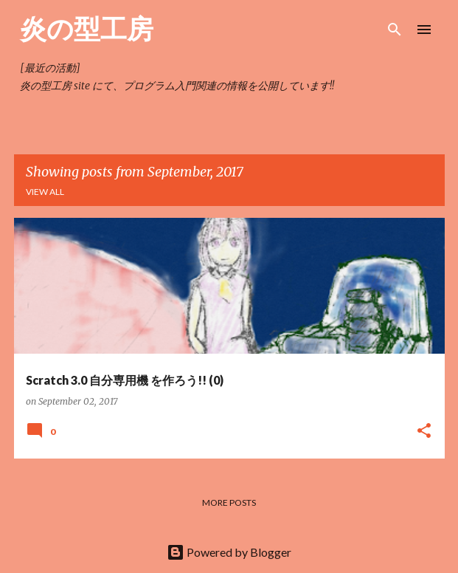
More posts (229, 502)
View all (45, 191)
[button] (424, 432)
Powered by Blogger (229, 552)
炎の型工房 (86, 28)
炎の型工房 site (55, 85)
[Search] (394, 29)
